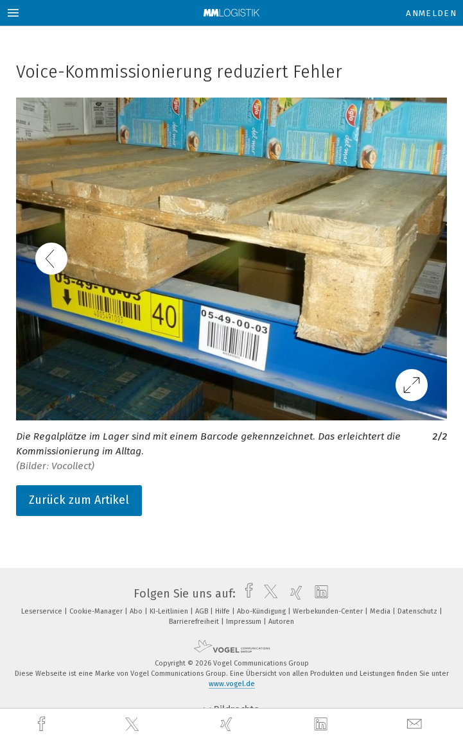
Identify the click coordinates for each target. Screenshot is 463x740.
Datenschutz (418, 611)
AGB (202, 611)
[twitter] (133, 725)
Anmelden (431, 13)
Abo (137, 611)
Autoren (281, 621)
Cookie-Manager (97, 611)
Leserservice (42, 611)
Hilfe (223, 611)
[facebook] (43, 724)
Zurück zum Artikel (79, 500)
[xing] (228, 724)
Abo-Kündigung (262, 611)
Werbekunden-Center (329, 611)
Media (381, 611)
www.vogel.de (232, 684)
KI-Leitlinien (170, 611)
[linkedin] (322, 724)
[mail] (416, 724)
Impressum (244, 621)
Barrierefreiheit (195, 621)
